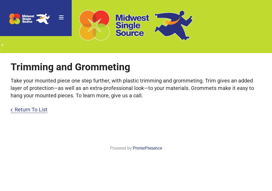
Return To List (31, 109)
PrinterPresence (147, 148)
